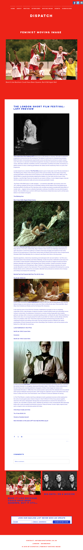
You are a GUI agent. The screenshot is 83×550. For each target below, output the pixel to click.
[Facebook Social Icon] (74, 2)
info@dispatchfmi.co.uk (46, 540)
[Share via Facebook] (14, 436)
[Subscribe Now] (61, 521)
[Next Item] (75, 59)
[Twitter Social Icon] (77, 2)
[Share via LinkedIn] (21, 436)
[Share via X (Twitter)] (18, 436)
